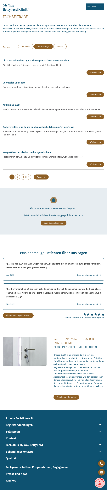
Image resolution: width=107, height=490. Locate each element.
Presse (60, 46)
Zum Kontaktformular (53, 223)
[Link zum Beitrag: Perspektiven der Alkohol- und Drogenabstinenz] (53, 158)
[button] (101, 6)
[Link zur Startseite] (16, 7)
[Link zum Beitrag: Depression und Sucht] (53, 89)
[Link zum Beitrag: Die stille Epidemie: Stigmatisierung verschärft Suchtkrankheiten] (53, 67)
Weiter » (41, 177)
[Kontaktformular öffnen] (101, 472)
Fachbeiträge (43, 46)
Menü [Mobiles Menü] (91, 7)
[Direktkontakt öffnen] (101, 463)
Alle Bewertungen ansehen (18, 315)
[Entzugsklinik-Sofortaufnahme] (100, 483)
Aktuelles (26, 46)
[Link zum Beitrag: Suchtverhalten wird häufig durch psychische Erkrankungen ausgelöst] (53, 134)
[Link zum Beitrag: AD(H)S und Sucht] (53, 111)
